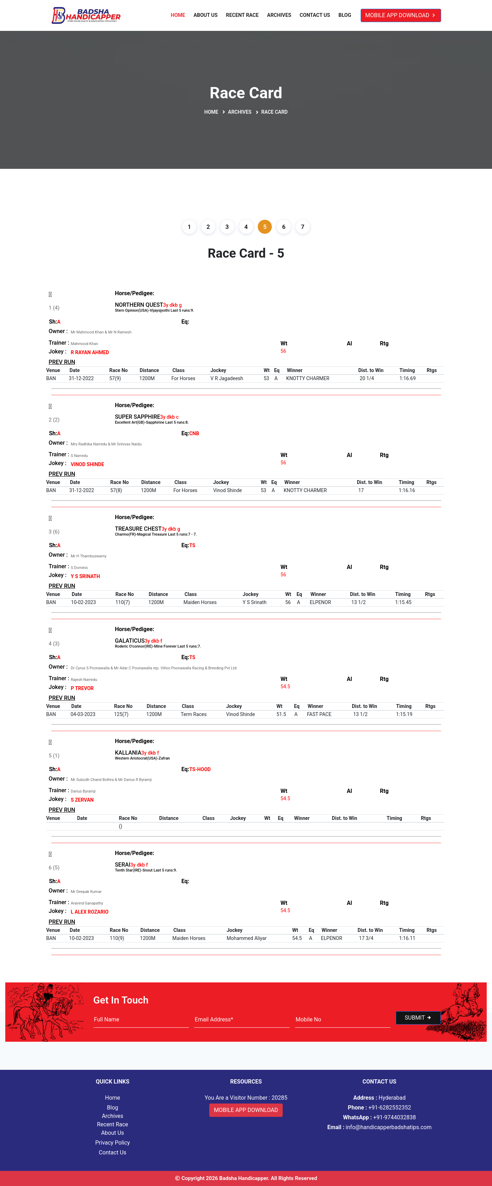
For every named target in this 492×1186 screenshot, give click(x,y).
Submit (418, 1017)
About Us (205, 15)
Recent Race (242, 15)
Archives (279, 15)
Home (178, 15)
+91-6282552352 (379, 1107)
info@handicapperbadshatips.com (379, 1127)
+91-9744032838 (379, 1117)
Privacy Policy (112, 1142)
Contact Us (315, 15)
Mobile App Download (401, 15)
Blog (345, 15)
